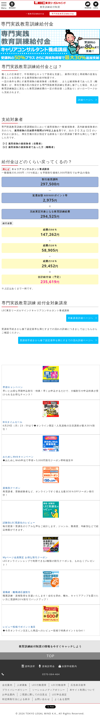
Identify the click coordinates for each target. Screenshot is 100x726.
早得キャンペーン (13, 387)
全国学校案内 (69, 666)
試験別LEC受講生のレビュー (19, 522)
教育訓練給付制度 (50, 6)
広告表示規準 (78, 684)
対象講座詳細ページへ (80, 317)
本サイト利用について (82, 689)
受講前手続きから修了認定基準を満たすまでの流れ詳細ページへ (56, 340)
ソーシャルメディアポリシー (48, 689)
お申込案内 (8, 694)
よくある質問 (62, 699)
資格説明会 (48, 666)
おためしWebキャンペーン (18, 456)
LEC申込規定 (59, 694)
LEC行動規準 (58, 684)
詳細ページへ (85, 99)
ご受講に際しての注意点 (33, 694)
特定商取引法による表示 (16, 699)
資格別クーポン (11, 487)
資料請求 (30, 666)
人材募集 (22, 684)
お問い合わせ (42, 699)
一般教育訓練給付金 (35, 13)
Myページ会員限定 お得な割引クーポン (25, 557)
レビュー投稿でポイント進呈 (19, 626)
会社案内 (7, 684)
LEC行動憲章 (39, 684)
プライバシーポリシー (15, 689)
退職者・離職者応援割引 (17, 592)
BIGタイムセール (12, 421)
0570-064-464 (51, 674)
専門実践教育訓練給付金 (63, 13)
